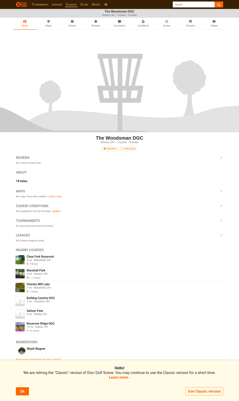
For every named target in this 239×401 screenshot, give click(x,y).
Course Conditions (119, 206)
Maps (119, 191)
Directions (110, 148)
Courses (71, 4)
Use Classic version (204, 391)
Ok (22, 391)
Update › (57, 211)
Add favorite (128, 148)
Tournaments (40, 4)
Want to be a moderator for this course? (38, 359)
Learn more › (119, 377)
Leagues (57, 4)
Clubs (84, 4)
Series (96, 4)
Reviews (119, 158)
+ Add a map (54, 196)
